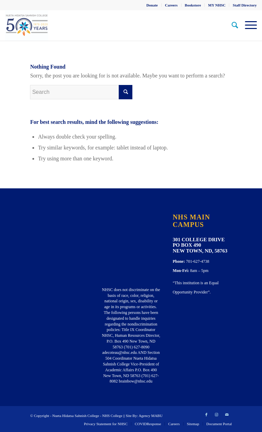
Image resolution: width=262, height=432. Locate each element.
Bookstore (193, 5)
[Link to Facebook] (206, 414)
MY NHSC (216, 5)
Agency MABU (150, 416)
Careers (171, 5)
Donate (152, 5)
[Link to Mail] (227, 414)
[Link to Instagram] (217, 414)
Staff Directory (245, 5)
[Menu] (247, 25)
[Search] (231, 25)
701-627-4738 (197, 261)
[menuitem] (152, 5)
